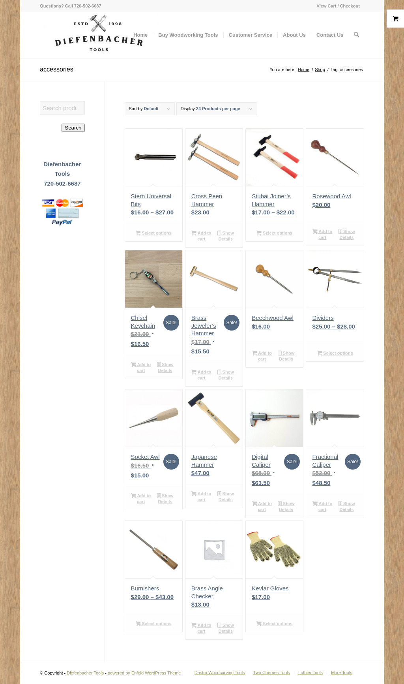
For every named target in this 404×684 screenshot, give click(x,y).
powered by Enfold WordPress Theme (144, 673)
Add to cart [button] (201, 236)
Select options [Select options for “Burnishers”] (154, 624)
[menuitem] (336, 6)
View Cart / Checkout (338, 6)
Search (73, 128)
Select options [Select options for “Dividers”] (335, 354)
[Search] (356, 35)
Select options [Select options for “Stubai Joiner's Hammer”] (274, 234)
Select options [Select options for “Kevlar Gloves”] (274, 624)
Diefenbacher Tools (85, 673)
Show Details (225, 236)
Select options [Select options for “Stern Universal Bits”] (154, 234)
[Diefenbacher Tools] (99, 35)
